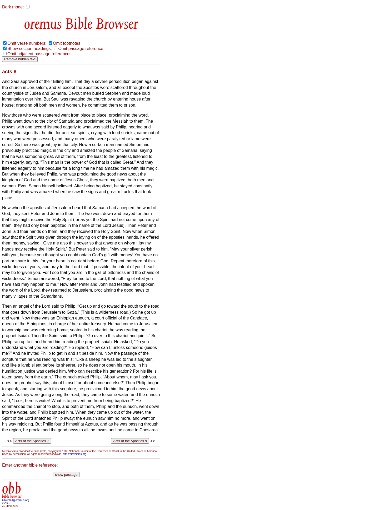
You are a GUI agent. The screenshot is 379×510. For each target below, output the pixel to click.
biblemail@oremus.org (15, 500)
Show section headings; (29, 48)
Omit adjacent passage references (39, 54)
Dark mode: (13, 7)
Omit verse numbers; (26, 43)
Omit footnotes (66, 43)
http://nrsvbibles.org (74, 454)
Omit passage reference (80, 48)
